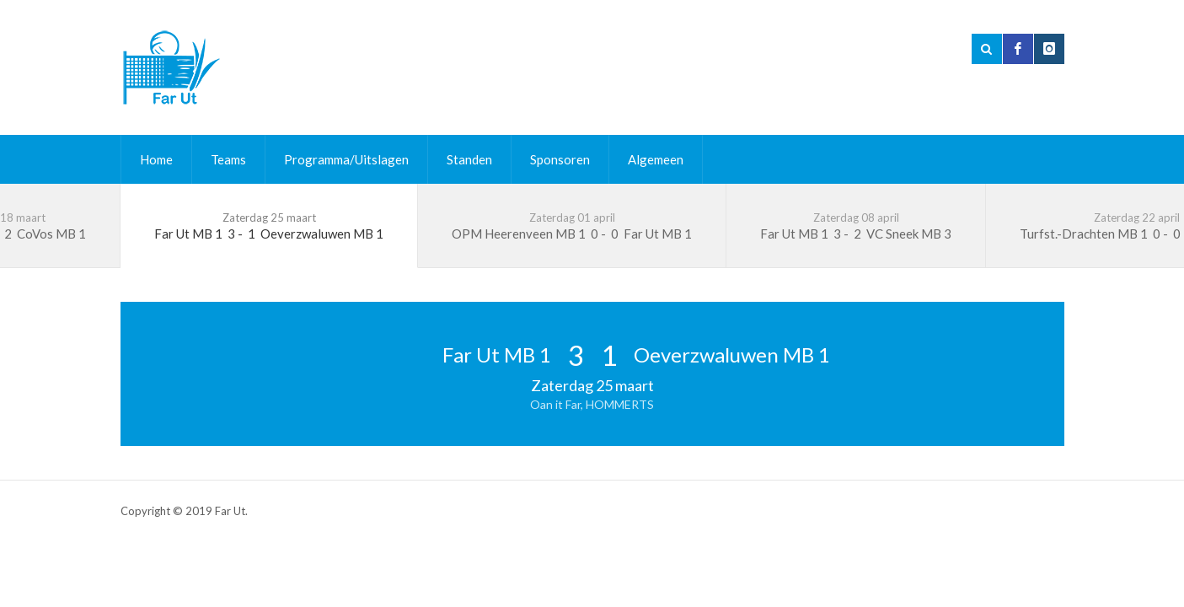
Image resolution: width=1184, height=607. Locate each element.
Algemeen (655, 159)
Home (156, 159)
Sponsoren (560, 159)
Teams (228, 159)
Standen (469, 159)
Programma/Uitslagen (346, 159)
